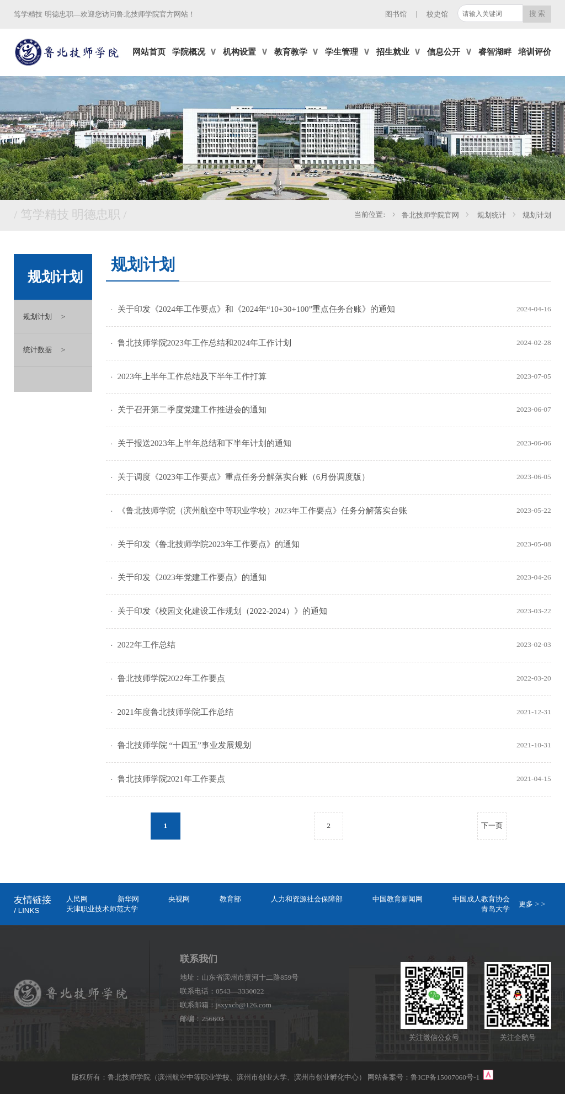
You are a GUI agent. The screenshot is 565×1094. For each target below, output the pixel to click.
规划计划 (537, 215)
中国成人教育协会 (481, 899)
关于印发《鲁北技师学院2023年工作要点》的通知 (209, 544)
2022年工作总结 (146, 644)
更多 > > (532, 904)
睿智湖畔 (494, 51)
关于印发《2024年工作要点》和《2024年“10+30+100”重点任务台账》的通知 (257, 309)
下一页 (492, 825)
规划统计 (491, 215)
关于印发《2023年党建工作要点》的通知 (192, 577)
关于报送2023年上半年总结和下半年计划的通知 (204, 443)
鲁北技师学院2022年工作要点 (171, 678)
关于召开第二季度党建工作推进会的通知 (192, 409)
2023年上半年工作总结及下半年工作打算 (192, 376)
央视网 (179, 899)
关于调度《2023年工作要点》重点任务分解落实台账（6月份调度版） (244, 476)
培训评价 (534, 51)
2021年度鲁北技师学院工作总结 (175, 712)
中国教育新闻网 (397, 899)
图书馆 (396, 14)
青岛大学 (495, 909)
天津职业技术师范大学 (102, 909)
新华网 (128, 899)
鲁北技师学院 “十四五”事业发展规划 (184, 745)
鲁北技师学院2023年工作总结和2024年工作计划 (204, 342)
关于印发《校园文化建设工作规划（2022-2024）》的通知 (222, 611)
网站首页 (149, 51)
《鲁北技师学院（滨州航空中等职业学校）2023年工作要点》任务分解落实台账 (262, 510)
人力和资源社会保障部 (307, 899)
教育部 (230, 899)
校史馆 (437, 14)
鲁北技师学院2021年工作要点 (171, 778)
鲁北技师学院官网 (430, 215)
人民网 (77, 899)
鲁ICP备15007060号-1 (446, 1077)
